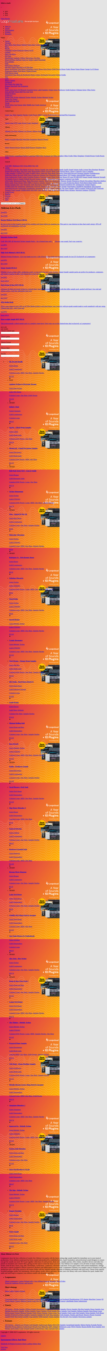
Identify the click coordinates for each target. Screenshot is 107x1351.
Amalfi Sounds (58, 169)
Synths (63, 75)
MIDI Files (39, 156)
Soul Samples (72, 1311)
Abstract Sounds (39, 169)
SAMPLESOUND (11, 186)
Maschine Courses (95, 1299)
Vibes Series (91, 90)
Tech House (22, 71)
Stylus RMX (27, 166)
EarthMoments (95, 173)
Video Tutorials (50, 1329)
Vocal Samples (62, 1313)
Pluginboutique (74, 1299)
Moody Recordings (86, 181)
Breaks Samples (19, 1309)
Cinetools (78, 171)
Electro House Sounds (12, 1313)
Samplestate (30, 186)
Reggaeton (24, 86)
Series (7, 90)
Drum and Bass (10, 60)
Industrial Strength (99, 177)
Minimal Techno (47, 97)
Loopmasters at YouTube (42, 1299)
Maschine (19, 139)
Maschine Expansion (30, 139)
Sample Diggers (90, 185)
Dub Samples (80, 1313)
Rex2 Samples (96, 1327)
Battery (7, 139)
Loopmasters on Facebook (60, 1299)
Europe (20, 105)
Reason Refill (25, 147)
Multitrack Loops (65, 1327)
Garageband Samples (73, 1325)
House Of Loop (68, 177)
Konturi (38, 179)
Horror (26, 50)
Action (14, 50)
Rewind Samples (53, 185)
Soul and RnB (9, 92)
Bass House (17, 45)
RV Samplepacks (78, 185)
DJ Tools (8, 56)
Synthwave (8, 95)
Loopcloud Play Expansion (66, 115)
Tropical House (31, 71)
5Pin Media (23, 169)
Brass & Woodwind (23, 75)
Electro (11, 73)
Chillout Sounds (30, 1309)
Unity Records (42, 190)
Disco (7, 54)
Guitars (37, 75)
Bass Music (9, 45)
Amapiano (29, 69)
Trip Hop (37, 58)
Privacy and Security (26, 1283)
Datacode (44, 173)
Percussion (52, 75)
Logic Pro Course (38, 1301)
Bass (15, 75)
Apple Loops (9, 123)
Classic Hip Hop (16, 67)
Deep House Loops (95, 1311)
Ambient (16, 58)
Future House (80, 69)
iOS (37, 166)
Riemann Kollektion (66, 185)
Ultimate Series (81, 90)
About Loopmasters (11, 1281)
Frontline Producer (33, 177)
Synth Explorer (71, 90)
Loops (7, 115)
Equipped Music (61, 175)
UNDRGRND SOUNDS (29, 190)
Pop (6, 84)
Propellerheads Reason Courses (54, 1301)
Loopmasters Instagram (26, 1299)
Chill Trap (12, 101)
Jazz (6, 77)
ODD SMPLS (28, 183)
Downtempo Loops (42, 1309)
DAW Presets (52, 115)
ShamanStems (45, 186)
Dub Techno (14, 97)
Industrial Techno (25, 97)
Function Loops (45, 177)
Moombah (44, 45)
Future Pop (11, 84)
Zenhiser (85, 190)
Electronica (29, 58)
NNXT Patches (76, 1327)
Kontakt (13, 139)
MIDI (40, 115)
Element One (44, 175)
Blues (7, 47)
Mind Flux (48, 181)
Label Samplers (43, 90)
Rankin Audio (97, 183)
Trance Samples (41, 1311)
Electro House (61, 69)
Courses (45, 115)
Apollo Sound (68, 169)
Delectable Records (70, 173)
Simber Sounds (62, 186)
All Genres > (9, 1309)
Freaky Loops (22, 177)
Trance (7, 99)
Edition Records (17, 175)
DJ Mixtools (22, 90)
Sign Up (8, 26)
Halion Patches (86, 1325)
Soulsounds (22, 188)
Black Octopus (46, 171)
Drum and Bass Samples (58, 1309)
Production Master (73, 183)
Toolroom (100, 188)
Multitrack (16, 166)
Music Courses (10, 80)
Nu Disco (12, 54)
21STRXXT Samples (12, 169)
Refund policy (29, 1281)
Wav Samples (59, 1329)
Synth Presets (33, 115)
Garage (87, 69)
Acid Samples (33, 1325)
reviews (3, 1349)
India (24, 105)
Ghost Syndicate (56, 177)
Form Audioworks (11, 177)
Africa (12, 105)
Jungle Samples (54, 1317)
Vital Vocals (52, 190)
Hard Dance (9, 65)
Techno (7, 97)
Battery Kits (52, 1325)
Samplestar (21, 186)
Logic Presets (22, 123)
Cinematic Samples (36, 1315)
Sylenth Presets (90, 156)
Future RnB (19, 92)
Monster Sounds (66, 181)
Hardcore (16, 65)
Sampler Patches (22, 115)
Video (7, 158)
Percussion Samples (17, 1311)
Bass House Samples (22, 1317)
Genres (7, 41)
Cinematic (8, 50)
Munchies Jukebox (99, 181)
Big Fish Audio (26, 171)
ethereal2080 (81, 175)
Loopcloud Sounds (11, 1299)
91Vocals (31, 169)
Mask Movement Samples (35, 181)
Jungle (31, 60)
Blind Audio (56, 171)
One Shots (13, 115)
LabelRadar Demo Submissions (76, 1301)
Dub (19, 86)
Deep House (47, 69)
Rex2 (44, 147)
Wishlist (8, 32)
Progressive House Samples (20, 1315)
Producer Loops (61, 183)
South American (40, 105)
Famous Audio (91, 175)
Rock (7, 88)
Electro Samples (72, 1309)
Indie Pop (19, 84)
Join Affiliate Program (41, 1281)
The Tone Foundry (68, 188)
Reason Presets (15, 147)
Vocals (7, 103)
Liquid (35, 60)
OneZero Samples (39, 183)
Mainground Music (20, 181)
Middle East (31, 105)
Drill (17, 101)
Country (7, 52)
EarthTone (8, 175)
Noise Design (18, 183)
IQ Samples (9, 179)
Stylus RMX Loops (17, 1329)
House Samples (95, 1309)
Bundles (7, 194)
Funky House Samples (40, 1313)
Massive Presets (43, 139)
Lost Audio (75, 179)
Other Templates (78, 156)
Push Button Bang (86, 183)
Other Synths (68, 156)
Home (7, 1291)
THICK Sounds (80, 188)
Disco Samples (62, 1311)
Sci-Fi (31, 50)
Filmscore (20, 50)
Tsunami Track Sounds (12, 190)
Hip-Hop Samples (84, 1309)
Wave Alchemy (70, 190)
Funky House (70, 69)
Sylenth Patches (29, 1329)
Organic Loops (50, 183)
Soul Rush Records (11, 188)
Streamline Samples (42, 188)
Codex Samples (10, 173)
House (7, 69)
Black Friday (61, 1281)
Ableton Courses (26, 1301)
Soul (31, 92)
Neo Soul (26, 92)
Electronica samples (85, 1317)
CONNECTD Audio (22, 173)
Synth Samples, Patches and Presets (71, 1315)
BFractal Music (15, 171)
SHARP (53, 186)
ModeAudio (56, 181)
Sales (7, 200)
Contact (21, 1281)
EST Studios (72, 175)
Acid (6, 166)
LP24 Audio (9, 181)
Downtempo (9, 58)
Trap (6, 101)
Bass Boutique (93, 169)
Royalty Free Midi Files (41, 1327)
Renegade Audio (29, 185)
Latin (7, 79)
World (7, 105)
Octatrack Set (48, 156)
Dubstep (24, 45)
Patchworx (61, 90)
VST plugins (84, 1299)
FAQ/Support (9, 30)
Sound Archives (10, 94)
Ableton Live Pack (11, 131)
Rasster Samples (10, 185)
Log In (7, 28)
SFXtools (37, 186)
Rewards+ (8, 34)
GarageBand (18, 156)
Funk (6, 63)
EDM (54, 69)
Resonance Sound (41, 185)
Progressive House (11, 71)
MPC (10, 166)
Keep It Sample (18, 179)
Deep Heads (52, 173)
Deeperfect (59, 173)
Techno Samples (30, 1311)
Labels (7, 168)
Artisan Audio (78, 169)
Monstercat (76, 181)
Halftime (19, 60)
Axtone (85, 169)
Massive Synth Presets (24, 1327)
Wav (33, 166)
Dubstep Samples (83, 1311)
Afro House (22, 69)
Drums (32, 75)
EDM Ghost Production (31, 175)
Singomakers (71, 186)
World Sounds (52, 1311)
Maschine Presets (11, 1327)
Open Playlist (5, 19)
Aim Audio (49, 169)
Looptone (68, 179)
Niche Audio (9, 183)
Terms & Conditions (12, 1283)
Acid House (14, 69)
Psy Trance (13, 99)
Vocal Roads (60, 190)
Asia (15, 105)
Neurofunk (41, 60)
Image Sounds (87, 177)
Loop (7, 198)
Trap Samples (33, 1317)
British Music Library (67, 171)
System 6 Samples (55, 188)
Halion (25, 156)
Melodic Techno (36, 97)
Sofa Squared (96, 186)
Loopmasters (60, 179)
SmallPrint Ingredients (83, 186)
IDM (6, 73)
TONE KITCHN (91, 188)
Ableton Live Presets (25, 131)
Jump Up (25, 60)
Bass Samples (54, 1315)
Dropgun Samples (83, 173)
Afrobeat (8, 43)
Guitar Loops (52, 1313)
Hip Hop (8, 67)
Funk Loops (72, 1313)
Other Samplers (58, 156)
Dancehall (13, 86)
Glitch (16, 73)
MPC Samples (54, 1327)
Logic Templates (32, 123)
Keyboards (44, 75)
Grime (38, 45)
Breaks (7, 48)
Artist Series (13, 90)
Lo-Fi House (94, 69)
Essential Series (32, 90)
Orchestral (8, 82)
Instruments (9, 75)
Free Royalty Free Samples (69, 1317)
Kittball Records (29, 179)
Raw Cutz (19, 185)
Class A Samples (87, 171)
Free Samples (9, 62)
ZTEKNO (92, 190)
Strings (58, 75)
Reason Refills (86, 1327)
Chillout (22, 58)
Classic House (38, 69)
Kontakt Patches (96, 1325)
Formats (7, 107)
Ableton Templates (38, 131)
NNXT (7, 147)
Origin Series (53, 90)
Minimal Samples (26, 1313)
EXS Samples (61, 1325)
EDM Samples (43, 1317)
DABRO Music (35, 173)
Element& (52, 175)
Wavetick (79, 190)
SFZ (21, 166)
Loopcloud (31, 156)
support (3, 1336)
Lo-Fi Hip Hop (28, 67)
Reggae (7, 86)
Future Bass (31, 45)
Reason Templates (36, 147)
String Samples (90, 1313)
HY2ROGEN (78, 177)
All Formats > (9, 1325)
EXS (15, 123)
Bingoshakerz (36, 171)
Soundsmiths (30, 188)
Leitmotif (44, 179)
